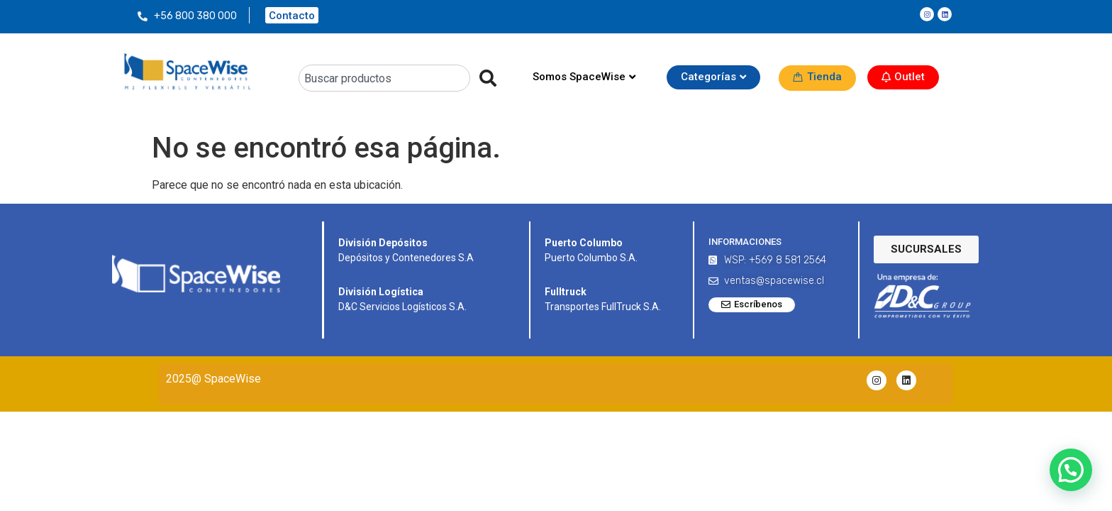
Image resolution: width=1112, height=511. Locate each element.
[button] (1071, 470)
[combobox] (385, 78)
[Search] (483, 78)
